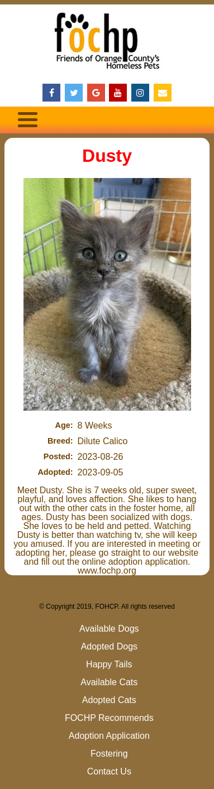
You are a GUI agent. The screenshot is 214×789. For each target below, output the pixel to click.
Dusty (107, 156)
